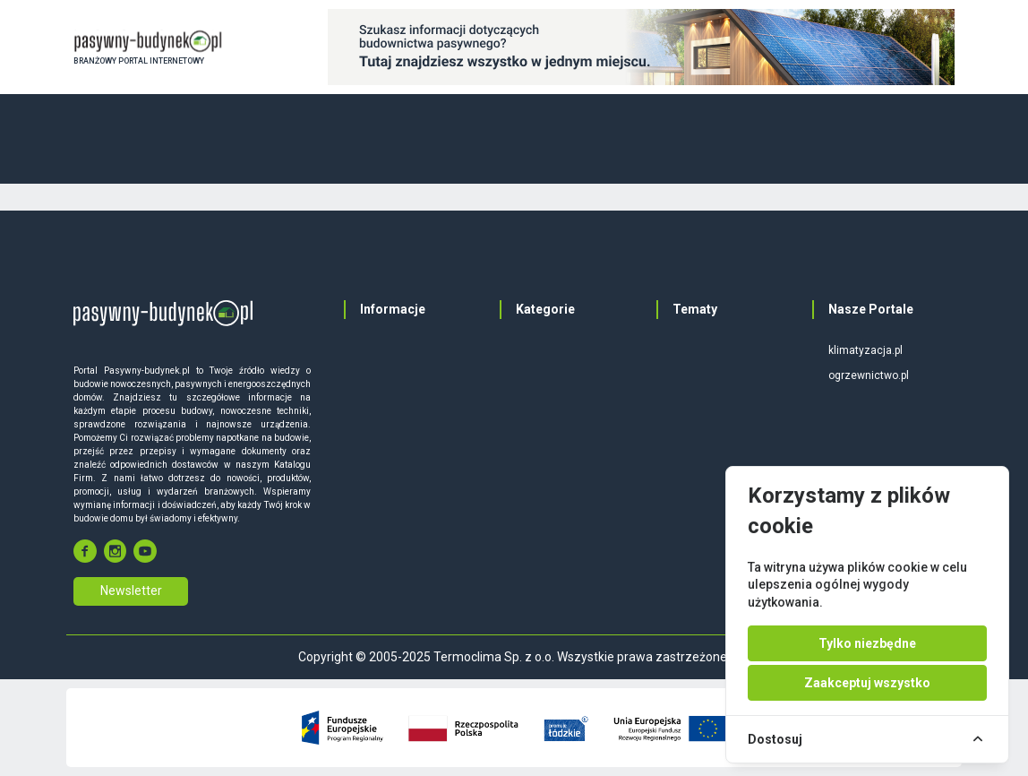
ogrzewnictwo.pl (868, 375)
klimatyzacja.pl (865, 350)
